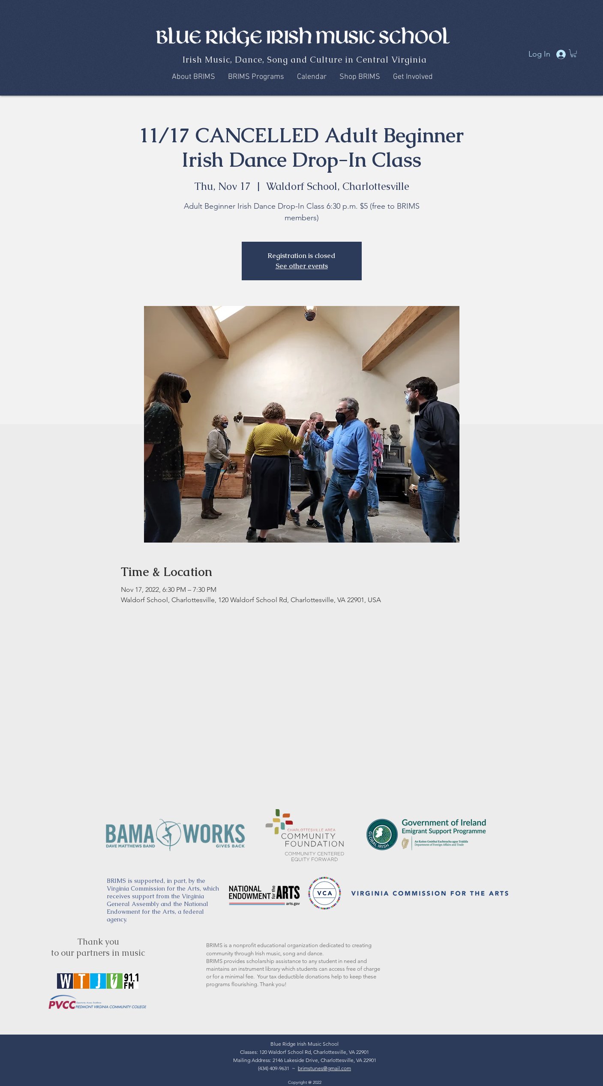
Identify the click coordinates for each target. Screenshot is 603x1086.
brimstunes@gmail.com (324, 1068)
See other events (302, 265)
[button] (573, 53)
